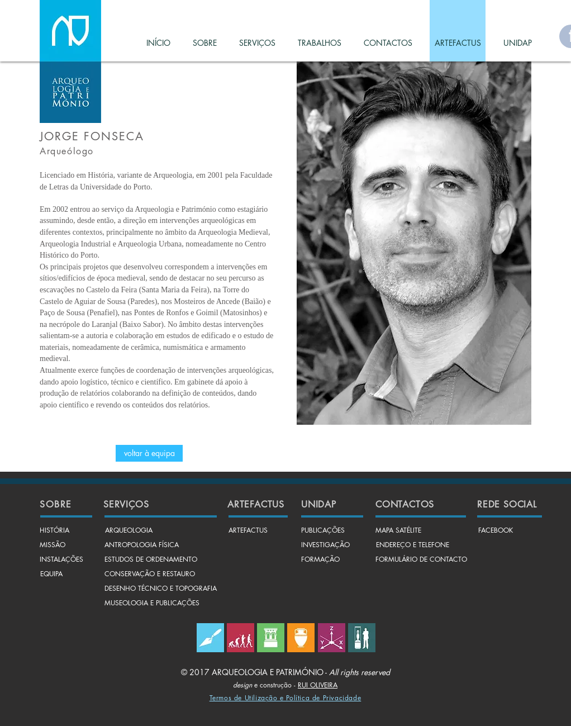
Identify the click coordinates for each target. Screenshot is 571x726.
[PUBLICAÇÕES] (323, 531)
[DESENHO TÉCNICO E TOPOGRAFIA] (160, 589)
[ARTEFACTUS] (248, 531)
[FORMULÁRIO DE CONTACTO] (421, 560)
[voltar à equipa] (149, 453)
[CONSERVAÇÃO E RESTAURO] (149, 574)
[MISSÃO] (52, 545)
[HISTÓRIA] (54, 531)
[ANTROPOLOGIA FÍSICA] (141, 545)
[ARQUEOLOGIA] (128, 531)
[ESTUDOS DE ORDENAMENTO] (150, 560)
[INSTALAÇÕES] (61, 560)
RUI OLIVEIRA (317, 685)
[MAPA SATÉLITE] (398, 531)
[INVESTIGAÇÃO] (325, 545)
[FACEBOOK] (495, 531)
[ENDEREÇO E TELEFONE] (412, 545)
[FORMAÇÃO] (320, 560)
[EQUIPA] (51, 574)
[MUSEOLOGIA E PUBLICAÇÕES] (151, 603)
